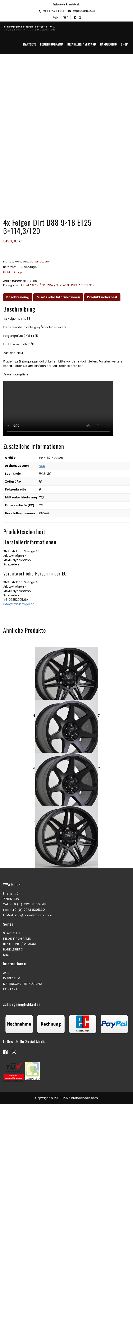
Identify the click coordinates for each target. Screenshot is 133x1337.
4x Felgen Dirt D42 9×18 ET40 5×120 (66, 938)
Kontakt (10, 1222)
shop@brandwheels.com (81, 11)
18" (23, 285)
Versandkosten (40, 261)
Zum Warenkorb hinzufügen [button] (65, 735)
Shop (124, 44)
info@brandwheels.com (33, 1148)
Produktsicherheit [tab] (102, 297)
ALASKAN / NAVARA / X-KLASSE (48, 285)
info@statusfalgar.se (18, 604)
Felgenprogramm (51, 44)
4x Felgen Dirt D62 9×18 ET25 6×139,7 (66, 715)
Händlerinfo (108, 44)
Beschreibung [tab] (17, 297)
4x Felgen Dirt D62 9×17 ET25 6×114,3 (66, 1049)
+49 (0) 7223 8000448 (52, 11)
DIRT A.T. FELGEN (82, 285)
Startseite (29, 44)
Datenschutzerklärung (22, 1217)
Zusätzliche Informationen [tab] (58, 297)
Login (55, 17)
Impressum (11, 1211)
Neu (42, 466)
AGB (6, 1206)
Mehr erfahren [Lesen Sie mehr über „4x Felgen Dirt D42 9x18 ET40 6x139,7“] (65, 846)
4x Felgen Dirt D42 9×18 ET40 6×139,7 (66, 827)
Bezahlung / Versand (81, 44)
